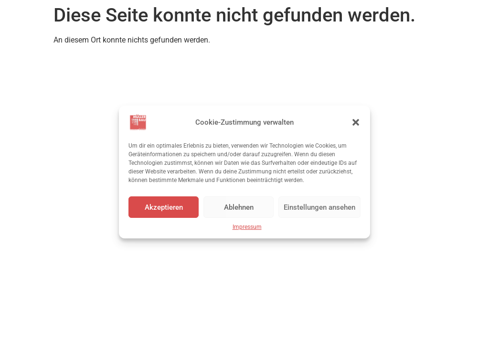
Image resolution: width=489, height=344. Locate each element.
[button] (356, 122)
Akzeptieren (164, 207)
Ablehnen (239, 207)
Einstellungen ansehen (319, 207)
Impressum (247, 227)
